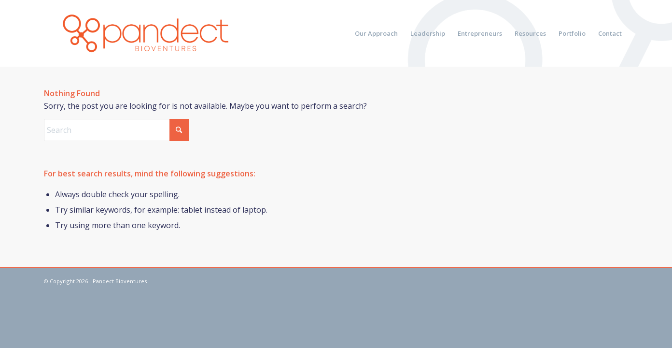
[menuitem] (376, 33)
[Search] (116, 130)
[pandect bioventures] (145, 33)
